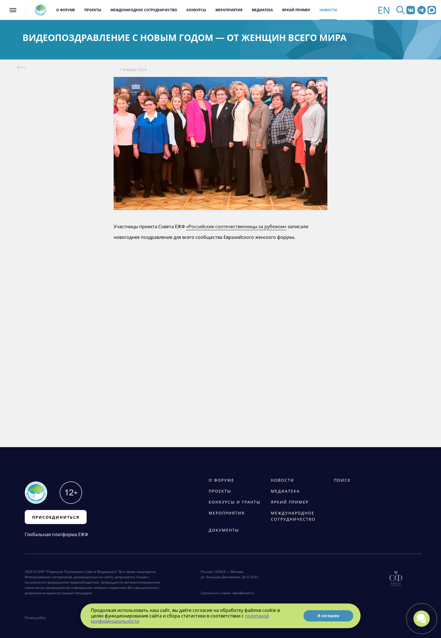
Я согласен (328, 615)
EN (383, 10)
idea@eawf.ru (243, 593)
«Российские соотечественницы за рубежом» (236, 226)
